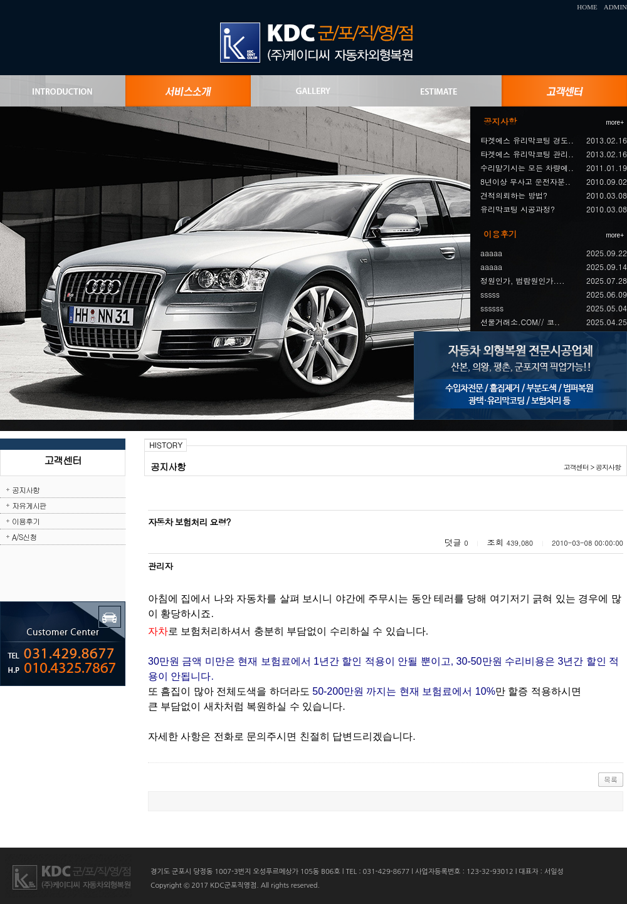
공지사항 (26, 489)
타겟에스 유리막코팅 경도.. (527, 140)
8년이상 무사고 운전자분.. (525, 181)
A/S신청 (24, 536)
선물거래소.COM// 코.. (520, 321)
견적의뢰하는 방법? (513, 195)
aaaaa (491, 252)
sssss (490, 294)
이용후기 (26, 521)
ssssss (491, 308)
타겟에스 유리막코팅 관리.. (527, 153)
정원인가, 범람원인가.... (522, 280)
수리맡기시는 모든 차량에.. (527, 167)
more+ (615, 122)
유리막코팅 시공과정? (517, 209)
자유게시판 (29, 505)
